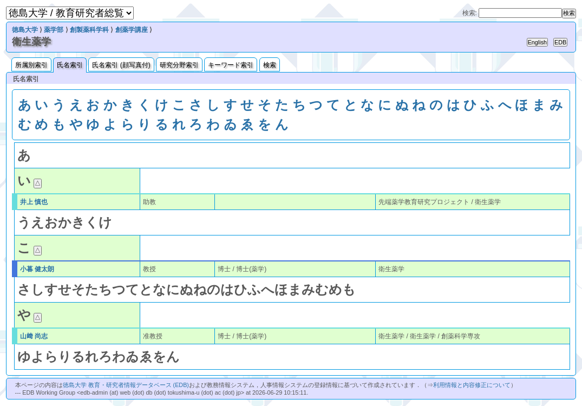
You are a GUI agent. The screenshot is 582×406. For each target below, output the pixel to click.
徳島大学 (25, 30)
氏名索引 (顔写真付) (121, 65)
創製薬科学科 (89, 30)
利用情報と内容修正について (472, 385)
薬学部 (53, 30)
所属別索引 (31, 65)
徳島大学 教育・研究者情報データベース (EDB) (126, 385)
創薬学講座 (131, 30)
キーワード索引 (230, 65)
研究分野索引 (179, 65)
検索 (269, 65)
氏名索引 (70, 65)
